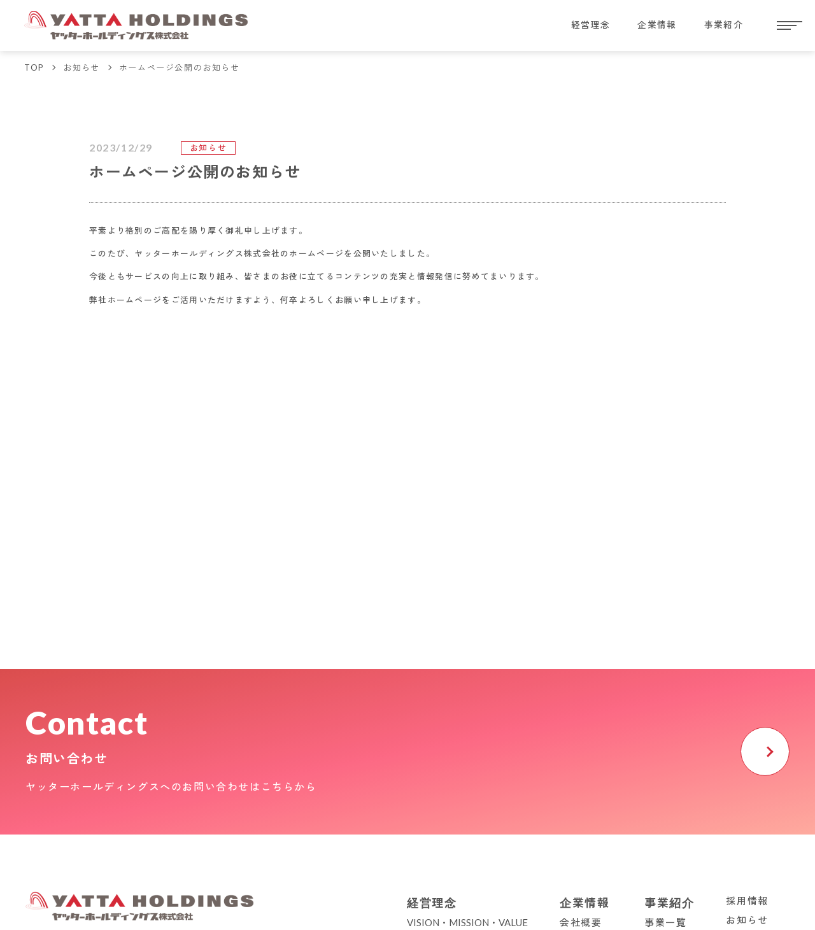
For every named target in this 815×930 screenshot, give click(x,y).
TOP (34, 67)
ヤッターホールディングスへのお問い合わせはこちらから (171, 786)
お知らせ (82, 67)
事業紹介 (719, 25)
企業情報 (644, 25)
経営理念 (568, 25)
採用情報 (747, 900)
